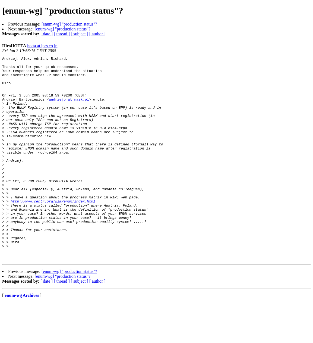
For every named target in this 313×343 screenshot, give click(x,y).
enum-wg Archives (22, 336)
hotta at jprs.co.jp (42, 45)
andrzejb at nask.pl (69, 108)
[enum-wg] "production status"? (69, 24)
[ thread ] (62, 34)
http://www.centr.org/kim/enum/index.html (53, 230)
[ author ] (97, 34)
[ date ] (46, 34)
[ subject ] (79, 34)
